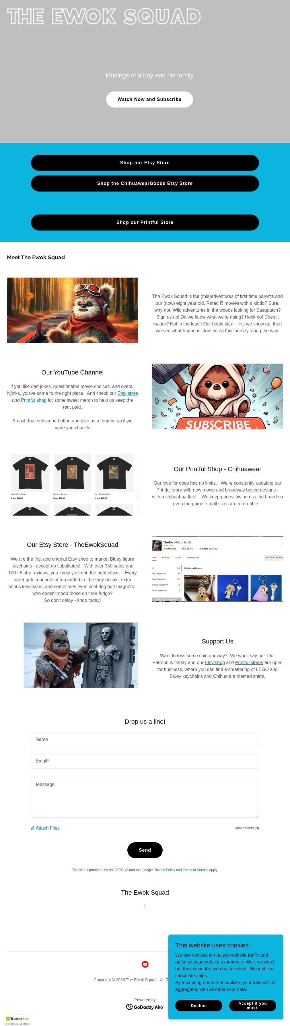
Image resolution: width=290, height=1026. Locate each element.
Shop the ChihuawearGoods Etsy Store (145, 183)
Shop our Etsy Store (145, 162)
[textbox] (145, 740)
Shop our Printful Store (145, 222)
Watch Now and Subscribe (150, 99)
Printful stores (249, 662)
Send (145, 850)
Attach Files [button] (48, 828)
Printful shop (33, 400)
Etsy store (127, 393)
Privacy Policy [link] (164, 870)
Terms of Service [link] (195, 870)
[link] (105, 22)
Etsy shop (215, 662)
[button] (33, 828)
